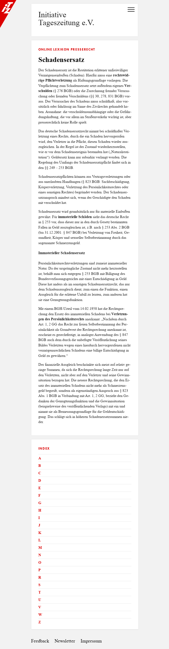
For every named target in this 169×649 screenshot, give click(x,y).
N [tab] (39, 555)
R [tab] (39, 577)
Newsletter (65, 641)
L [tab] (39, 540)
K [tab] (39, 532)
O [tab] (39, 562)
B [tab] (39, 465)
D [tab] (39, 480)
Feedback (40, 641)
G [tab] (39, 502)
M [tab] (40, 547)
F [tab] (39, 495)
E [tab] (39, 487)
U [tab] (39, 599)
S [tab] (39, 584)
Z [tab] (39, 622)
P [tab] (39, 569)
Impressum (91, 641)
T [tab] (39, 592)
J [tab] (39, 525)
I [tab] (39, 517)
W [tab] (40, 614)
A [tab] (39, 458)
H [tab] (39, 510)
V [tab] (39, 607)
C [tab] (39, 473)
